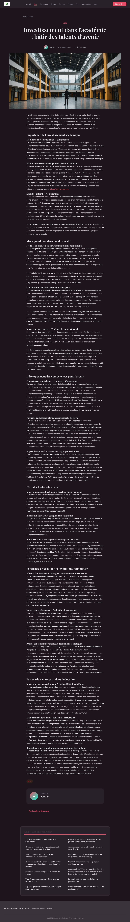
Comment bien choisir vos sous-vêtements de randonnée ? (86, 887)
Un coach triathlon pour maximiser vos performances (40, 840)
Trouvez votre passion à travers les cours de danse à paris (85, 848)
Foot (77, 4)
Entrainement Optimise (16, 908)
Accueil (28, 4)
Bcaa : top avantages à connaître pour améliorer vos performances (39, 855)
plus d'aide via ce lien (59, 189)
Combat (62, 4)
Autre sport (44, 4)
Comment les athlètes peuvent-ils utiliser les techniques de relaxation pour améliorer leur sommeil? (43, 864)
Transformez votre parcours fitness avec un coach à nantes (42, 880)
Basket (53, 4)
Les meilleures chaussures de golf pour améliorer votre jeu (83, 863)
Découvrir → (119, 4)
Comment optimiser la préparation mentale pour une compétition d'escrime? (42, 848)
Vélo (95, 4)
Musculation (86, 4)
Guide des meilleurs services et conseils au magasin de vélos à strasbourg (85, 855)
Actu (35, 4)
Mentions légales (38, 908)
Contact (50, 908)
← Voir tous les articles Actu (37, 811)
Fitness (70, 4)
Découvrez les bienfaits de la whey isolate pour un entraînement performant (84, 840)
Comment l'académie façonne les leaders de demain (42, 872)
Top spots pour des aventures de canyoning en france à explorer (43, 887)
